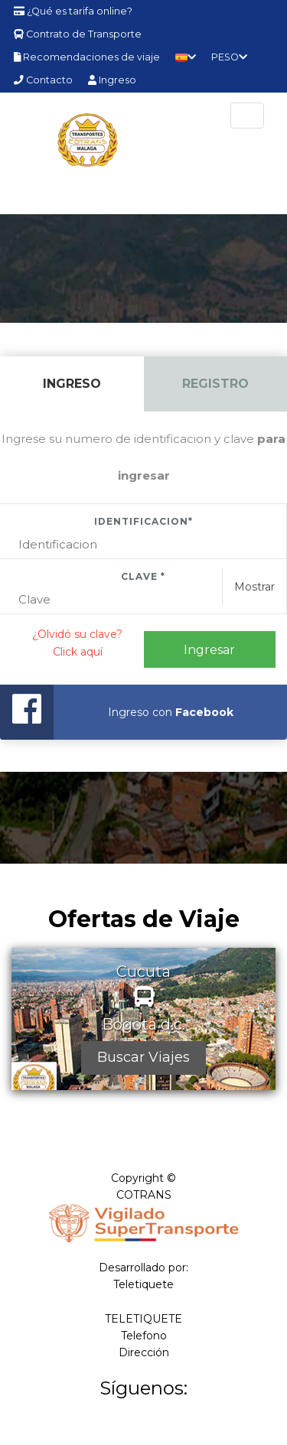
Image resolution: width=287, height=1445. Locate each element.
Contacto (43, 80)
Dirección (144, 1352)
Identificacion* (143, 521)
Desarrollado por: (143, 1267)
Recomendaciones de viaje (87, 57)
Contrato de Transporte (78, 34)
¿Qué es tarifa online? (73, 11)
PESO (229, 57)
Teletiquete (143, 1284)
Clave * (143, 576)
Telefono (144, 1335)
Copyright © (143, 1178)
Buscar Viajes (143, 1057)
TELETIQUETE (143, 1319)
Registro (215, 383)
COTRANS (143, 1195)
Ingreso (112, 80)
